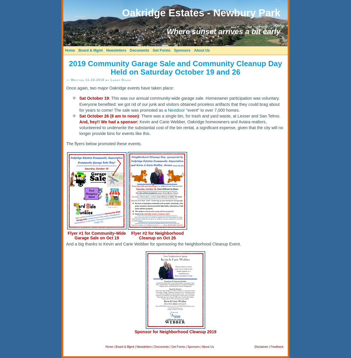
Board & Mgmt (90, 50)
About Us (202, 50)
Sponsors (182, 50)
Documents (139, 50)
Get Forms (162, 50)
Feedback (277, 346)
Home (70, 50)
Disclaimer (261, 346)
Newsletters (116, 50)
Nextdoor (176, 110)
